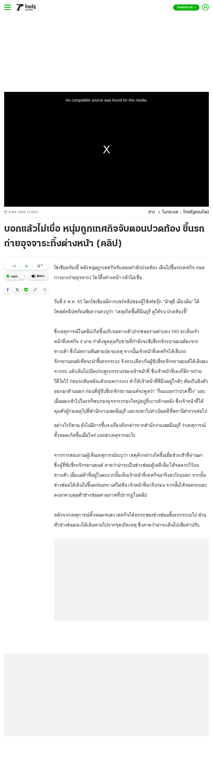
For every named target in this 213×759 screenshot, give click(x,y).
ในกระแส (170, 212)
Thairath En (186, 7)
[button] (7, 289)
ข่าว (151, 212)
